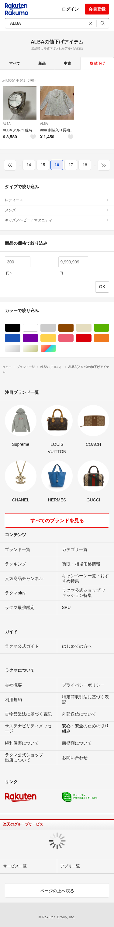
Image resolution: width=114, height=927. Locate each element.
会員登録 (96, 9)
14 (29, 165)
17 (71, 165)
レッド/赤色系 (91, 338)
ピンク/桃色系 (73, 338)
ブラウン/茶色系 (73, 328)
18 (85, 165)
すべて (14, 63)
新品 (42, 63)
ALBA (7, 123)
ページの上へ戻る (57, 890)
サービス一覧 (15, 866)
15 (43, 165)
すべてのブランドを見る (57, 520)
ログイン (70, 9)
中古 (67, 63)
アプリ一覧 (70, 866)
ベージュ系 (91, 328)
